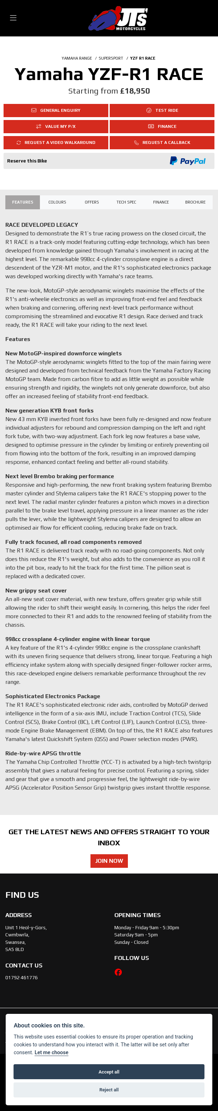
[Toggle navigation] (13, 18)
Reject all (109, 1089)
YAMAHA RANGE (77, 58)
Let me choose (51, 1053)
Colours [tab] (57, 202)
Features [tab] (22, 202)
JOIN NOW (109, 860)
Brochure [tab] (195, 202)
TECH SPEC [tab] (126, 202)
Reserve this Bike (27, 161)
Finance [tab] (161, 202)
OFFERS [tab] (92, 202)
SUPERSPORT (111, 58)
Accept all (109, 1072)
